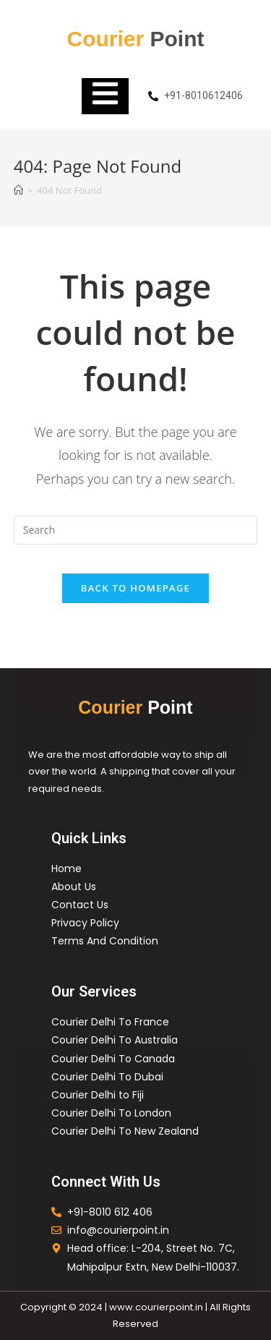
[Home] (18, 190)
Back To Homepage (135, 587)
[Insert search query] (136, 530)
